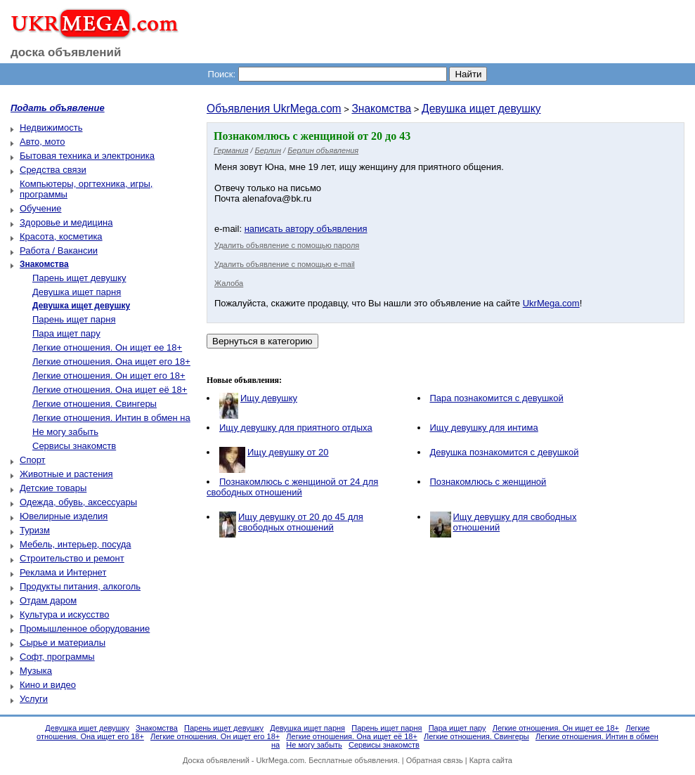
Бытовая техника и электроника (87, 155)
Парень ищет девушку (79, 278)
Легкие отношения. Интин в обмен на (111, 417)
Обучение (40, 208)
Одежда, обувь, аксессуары (78, 502)
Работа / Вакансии (59, 250)
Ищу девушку (268, 398)
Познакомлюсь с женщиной (488, 481)
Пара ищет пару (66, 333)
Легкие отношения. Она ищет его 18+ (111, 361)
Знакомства (381, 109)
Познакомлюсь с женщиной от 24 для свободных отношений (292, 486)
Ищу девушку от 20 (288, 452)
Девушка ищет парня (76, 292)
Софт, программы (57, 656)
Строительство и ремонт (72, 558)
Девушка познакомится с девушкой (504, 452)
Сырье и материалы (62, 642)
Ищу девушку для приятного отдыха (295, 427)
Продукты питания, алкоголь (80, 586)
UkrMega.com (551, 303)
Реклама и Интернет (63, 572)
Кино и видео (48, 684)
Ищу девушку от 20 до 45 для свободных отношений (300, 522)
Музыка (36, 670)
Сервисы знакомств (74, 446)
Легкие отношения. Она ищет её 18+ (109, 389)
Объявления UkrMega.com (274, 109)
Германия (231, 150)
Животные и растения (66, 474)
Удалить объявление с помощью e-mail (284, 264)
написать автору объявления (306, 228)
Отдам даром (48, 600)
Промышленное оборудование (85, 628)
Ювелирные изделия (64, 516)
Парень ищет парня (74, 319)
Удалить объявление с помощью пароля (286, 245)
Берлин (268, 150)
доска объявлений (66, 52)
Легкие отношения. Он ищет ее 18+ (107, 347)
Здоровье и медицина (66, 222)
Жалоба (228, 283)
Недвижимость (51, 127)
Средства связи (53, 169)
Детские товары (53, 488)
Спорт (33, 460)
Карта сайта (490, 760)
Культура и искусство (64, 614)
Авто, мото (42, 141)
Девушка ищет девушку (481, 109)
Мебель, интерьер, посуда (75, 544)
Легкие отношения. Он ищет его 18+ (109, 375)
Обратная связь (434, 760)
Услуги (34, 698)
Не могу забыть (65, 431)
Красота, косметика (61, 236)
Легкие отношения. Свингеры (94, 403)
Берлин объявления (322, 150)
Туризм (35, 530)
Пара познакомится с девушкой (497, 398)
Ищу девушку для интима (484, 427)
